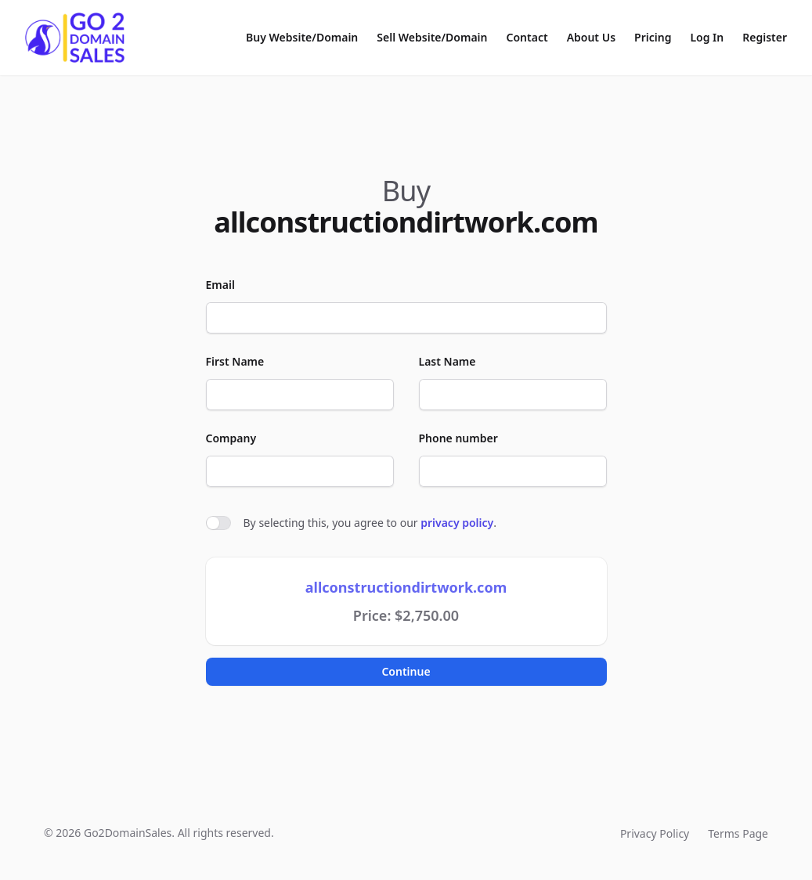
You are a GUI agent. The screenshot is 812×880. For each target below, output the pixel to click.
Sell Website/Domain (432, 37)
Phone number (458, 438)
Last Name (447, 361)
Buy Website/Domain (302, 37)
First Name (235, 361)
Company (231, 438)
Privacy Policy (654, 833)
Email (220, 284)
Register (764, 37)
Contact (527, 37)
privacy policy (456, 522)
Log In (707, 37)
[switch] (218, 523)
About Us (591, 37)
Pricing (652, 37)
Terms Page (738, 833)
